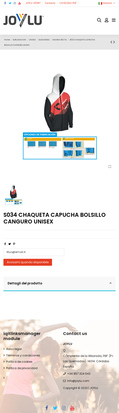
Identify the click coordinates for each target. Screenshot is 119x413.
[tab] (59, 284)
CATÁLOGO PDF (68, 3)
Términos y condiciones (23, 355)
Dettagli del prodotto (59, 283)
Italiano (107, 3)
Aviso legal (14, 349)
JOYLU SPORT (33, 3)
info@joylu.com (78, 381)
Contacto (50, 3)
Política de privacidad (22, 368)
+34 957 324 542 (78, 374)
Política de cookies (19, 362)
